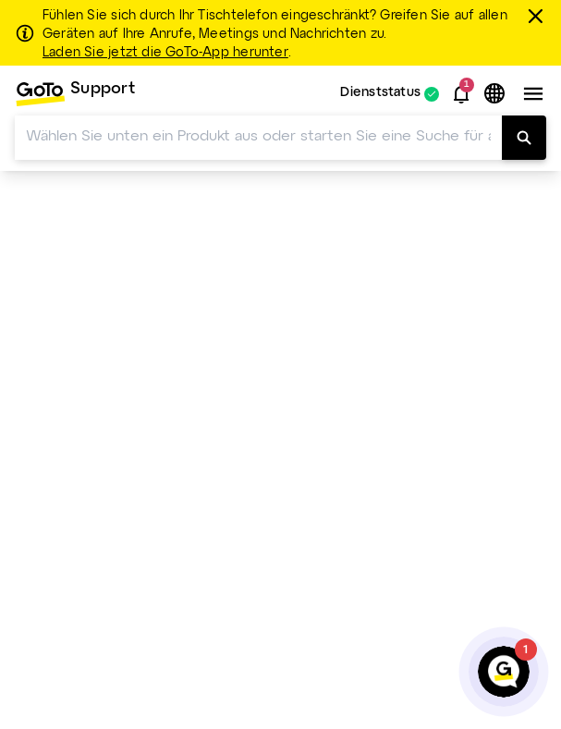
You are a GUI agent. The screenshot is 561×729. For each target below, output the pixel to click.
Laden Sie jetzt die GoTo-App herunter (165, 52)
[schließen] (538, 16)
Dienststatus (380, 93)
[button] (461, 94)
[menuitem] (75, 93)
